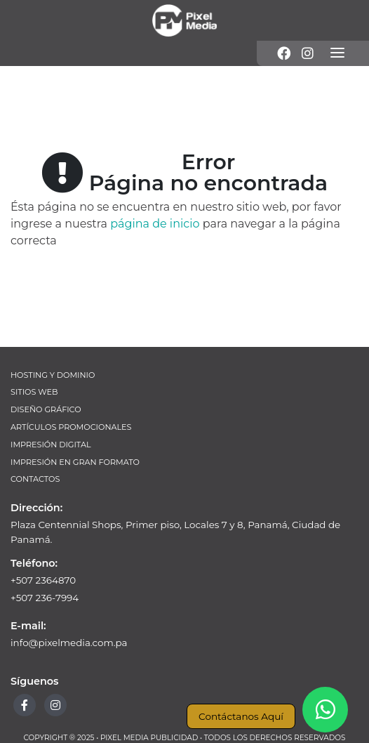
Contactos (35, 479)
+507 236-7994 (45, 597)
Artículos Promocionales (71, 427)
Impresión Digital (51, 444)
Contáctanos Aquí (241, 716)
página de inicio (154, 223)
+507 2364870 (43, 580)
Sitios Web (34, 392)
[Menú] (337, 53)
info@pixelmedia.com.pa (69, 642)
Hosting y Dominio (53, 375)
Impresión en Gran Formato (75, 462)
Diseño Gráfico (46, 409)
